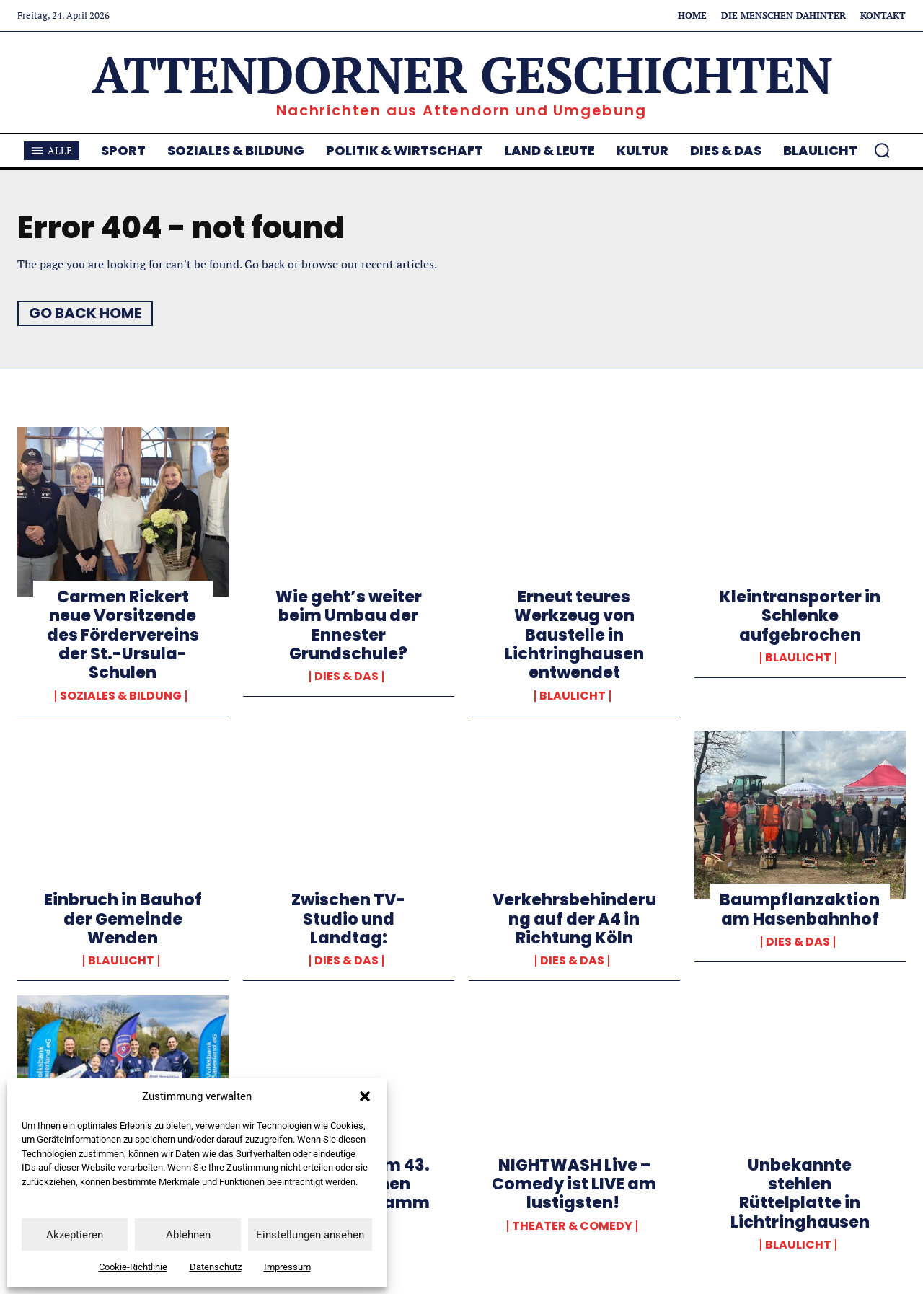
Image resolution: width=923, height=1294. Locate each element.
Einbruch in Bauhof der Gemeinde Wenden (123, 919)
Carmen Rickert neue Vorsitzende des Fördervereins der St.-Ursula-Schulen (123, 635)
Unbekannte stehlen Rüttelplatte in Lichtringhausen (800, 1193)
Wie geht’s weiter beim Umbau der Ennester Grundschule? (348, 625)
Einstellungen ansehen (310, 1234)
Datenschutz (216, 1267)
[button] (365, 1096)
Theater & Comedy (572, 1226)
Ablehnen (188, 1234)
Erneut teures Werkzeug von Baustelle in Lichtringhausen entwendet (574, 635)
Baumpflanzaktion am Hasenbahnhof (800, 909)
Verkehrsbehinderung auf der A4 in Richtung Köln (574, 919)
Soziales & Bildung (121, 696)
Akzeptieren (74, 1234)
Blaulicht (572, 696)
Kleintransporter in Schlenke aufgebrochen (800, 616)
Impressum (287, 1267)
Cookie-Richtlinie (133, 1267)
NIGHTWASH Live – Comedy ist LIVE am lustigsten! (574, 1184)
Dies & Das (346, 676)
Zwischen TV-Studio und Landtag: (348, 919)
